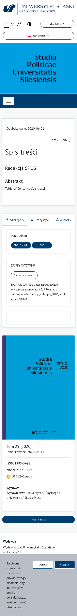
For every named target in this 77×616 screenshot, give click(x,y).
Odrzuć (43, 564)
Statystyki (40, 220)
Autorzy (63, 220)
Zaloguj (56, 23)
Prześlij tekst (39, 519)
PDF (42, 245)
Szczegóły (15, 220)
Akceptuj (65, 564)
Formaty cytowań (23, 275)
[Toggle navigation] (8, 101)
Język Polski (37, 35)
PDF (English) (21, 245)
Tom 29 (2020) (60, 140)
